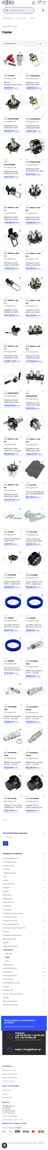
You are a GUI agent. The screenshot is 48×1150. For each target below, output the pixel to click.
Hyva (7, 961)
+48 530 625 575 (10, 1112)
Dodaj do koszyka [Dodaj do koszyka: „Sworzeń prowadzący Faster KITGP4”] (20, 509)
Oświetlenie (7, 906)
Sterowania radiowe (10, 946)
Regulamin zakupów (9, 1074)
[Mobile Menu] (44, 10)
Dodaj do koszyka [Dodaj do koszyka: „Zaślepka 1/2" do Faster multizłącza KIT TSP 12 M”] (20, 776)
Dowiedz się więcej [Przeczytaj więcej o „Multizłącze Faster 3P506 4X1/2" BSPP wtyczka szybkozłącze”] (42, 416)
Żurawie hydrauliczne (10, 1005)
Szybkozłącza (8, 950)
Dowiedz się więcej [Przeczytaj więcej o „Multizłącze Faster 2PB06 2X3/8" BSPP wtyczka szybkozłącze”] (42, 370)
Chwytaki (6, 869)
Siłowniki (6, 942)
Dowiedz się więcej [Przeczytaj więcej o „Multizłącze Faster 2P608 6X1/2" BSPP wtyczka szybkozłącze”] (42, 323)
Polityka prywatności (9, 1078)
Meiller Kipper (7, 899)
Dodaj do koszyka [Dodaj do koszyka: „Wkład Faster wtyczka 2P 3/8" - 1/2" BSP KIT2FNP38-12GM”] (20, 730)
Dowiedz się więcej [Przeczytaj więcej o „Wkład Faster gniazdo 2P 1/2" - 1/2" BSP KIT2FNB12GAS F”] (42, 638)
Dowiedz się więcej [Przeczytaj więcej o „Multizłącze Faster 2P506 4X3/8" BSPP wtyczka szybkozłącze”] (42, 231)
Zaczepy (6, 986)
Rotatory (6, 931)
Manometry (7, 895)
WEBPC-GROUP (38, 1143)
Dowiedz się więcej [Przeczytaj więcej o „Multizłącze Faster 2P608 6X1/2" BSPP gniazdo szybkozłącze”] (20, 323)
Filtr (5, 843)
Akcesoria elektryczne (10, 858)
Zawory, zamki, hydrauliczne (13, 994)
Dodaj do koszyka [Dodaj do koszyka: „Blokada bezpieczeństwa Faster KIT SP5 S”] (20, 53)
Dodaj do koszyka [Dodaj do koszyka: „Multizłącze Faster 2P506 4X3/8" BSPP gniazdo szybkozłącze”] (20, 231)
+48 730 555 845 (28, 1037)
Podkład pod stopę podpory (13, 913)
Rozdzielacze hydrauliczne (12, 935)
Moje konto (6, 1090)
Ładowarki (6, 888)
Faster (6, 73)
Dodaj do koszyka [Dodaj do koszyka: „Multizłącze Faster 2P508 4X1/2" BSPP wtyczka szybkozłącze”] (42, 278)
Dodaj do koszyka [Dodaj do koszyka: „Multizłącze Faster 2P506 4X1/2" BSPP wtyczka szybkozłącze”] (42, 185)
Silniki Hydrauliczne (9, 939)
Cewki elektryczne (9, 862)
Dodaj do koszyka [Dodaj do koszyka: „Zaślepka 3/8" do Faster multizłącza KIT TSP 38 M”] (42, 776)
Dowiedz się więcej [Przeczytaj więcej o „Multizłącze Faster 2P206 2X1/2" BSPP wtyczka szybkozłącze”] (20, 96)
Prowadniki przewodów (11, 924)
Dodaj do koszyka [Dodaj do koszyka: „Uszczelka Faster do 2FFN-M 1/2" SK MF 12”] (20, 595)
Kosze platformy (9, 884)
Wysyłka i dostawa (9, 1070)
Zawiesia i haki (8, 990)
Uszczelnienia (7, 972)
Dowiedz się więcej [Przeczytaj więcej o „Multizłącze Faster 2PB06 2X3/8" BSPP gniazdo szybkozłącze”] (20, 370)
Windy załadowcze (9, 975)
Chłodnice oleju (8, 866)
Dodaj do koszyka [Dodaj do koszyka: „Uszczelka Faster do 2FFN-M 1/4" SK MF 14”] (42, 595)
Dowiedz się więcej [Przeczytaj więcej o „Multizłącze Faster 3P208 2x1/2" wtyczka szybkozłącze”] (20, 416)
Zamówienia (7, 1097)
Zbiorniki (6, 997)
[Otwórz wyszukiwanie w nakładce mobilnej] (18, 10)
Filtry (4, 877)
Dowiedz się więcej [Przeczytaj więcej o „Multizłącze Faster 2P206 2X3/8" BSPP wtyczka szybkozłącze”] (20, 139)
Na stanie (9, 837)
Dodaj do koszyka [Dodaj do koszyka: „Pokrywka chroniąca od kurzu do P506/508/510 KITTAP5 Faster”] (42, 462)
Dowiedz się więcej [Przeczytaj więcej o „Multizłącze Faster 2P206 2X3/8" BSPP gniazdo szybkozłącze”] (42, 96)
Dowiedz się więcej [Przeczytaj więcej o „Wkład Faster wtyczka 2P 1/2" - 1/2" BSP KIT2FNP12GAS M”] (42, 684)
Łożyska (5, 891)
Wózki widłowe (8, 979)
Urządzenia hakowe (10, 968)
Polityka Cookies (8, 1081)
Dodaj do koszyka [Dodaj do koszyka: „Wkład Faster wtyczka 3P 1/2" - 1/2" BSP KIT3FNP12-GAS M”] (42, 730)
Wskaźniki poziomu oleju (11, 983)
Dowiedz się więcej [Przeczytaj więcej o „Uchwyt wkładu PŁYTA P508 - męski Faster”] (42, 552)
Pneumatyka (7, 910)
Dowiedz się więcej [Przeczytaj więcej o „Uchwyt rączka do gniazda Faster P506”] (42, 509)
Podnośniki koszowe (10, 917)
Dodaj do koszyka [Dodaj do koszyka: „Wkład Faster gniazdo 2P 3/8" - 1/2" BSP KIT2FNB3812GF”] (20, 684)
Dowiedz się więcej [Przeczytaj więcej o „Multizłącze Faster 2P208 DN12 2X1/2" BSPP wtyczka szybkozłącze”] (42, 139)
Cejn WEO (8, 953)
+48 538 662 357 (23, 1035)
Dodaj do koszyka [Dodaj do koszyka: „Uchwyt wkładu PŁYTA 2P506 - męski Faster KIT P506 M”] (20, 552)
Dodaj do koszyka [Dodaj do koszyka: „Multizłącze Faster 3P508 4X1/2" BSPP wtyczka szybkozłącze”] (20, 462)
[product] (13, 60)
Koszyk (4, 1094)
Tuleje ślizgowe (8, 964)
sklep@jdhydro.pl (32, 1049)
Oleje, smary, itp (8, 902)
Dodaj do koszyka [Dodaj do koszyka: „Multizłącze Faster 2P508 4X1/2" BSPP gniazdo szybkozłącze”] (20, 278)
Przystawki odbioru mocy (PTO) (14, 928)
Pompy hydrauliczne (10, 920)
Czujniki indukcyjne (9, 873)
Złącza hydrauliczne (10, 1001)
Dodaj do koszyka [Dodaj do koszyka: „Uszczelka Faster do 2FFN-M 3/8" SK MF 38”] (20, 638)
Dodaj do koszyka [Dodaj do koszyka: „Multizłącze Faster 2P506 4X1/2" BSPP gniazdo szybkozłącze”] (20, 185)
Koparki (5, 880)
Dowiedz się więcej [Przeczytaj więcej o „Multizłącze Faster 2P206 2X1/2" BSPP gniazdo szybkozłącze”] (42, 53)
